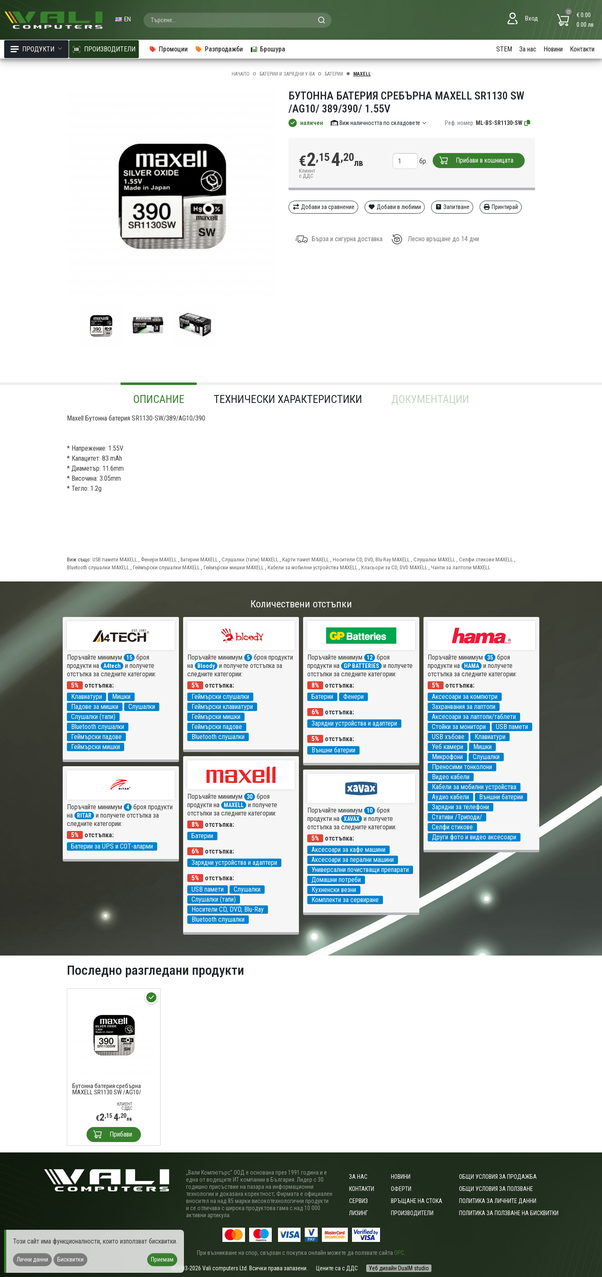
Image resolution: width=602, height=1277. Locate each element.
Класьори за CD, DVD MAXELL (394, 567)
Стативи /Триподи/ (457, 817)
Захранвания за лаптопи (463, 707)
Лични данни (32, 1259)
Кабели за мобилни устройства (474, 787)
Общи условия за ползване (496, 1188)
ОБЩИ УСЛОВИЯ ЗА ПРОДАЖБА (498, 1176)
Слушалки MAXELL (434, 559)
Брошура (267, 49)
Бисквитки (70, 1259)
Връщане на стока (416, 1201)
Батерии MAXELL (199, 559)
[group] (171, 195)
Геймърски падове (96, 737)
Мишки (121, 697)
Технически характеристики (288, 399)
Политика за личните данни (497, 1201)
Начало (241, 74)
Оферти (401, 1188)
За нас (527, 49)
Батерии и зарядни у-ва (287, 74)
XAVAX (352, 819)
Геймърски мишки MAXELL (234, 567)
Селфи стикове (452, 827)
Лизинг (358, 1213)
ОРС (399, 1252)
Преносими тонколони (462, 767)
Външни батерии (333, 750)
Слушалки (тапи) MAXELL (250, 559)
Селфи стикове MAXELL (486, 559)
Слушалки (141, 707)
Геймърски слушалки (220, 697)
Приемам (162, 1259)
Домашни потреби (336, 880)
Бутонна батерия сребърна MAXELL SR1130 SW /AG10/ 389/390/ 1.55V (106, 1089)
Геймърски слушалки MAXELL (166, 567)
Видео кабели (450, 777)
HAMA (471, 666)
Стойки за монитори (459, 727)
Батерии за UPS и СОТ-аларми (112, 846)
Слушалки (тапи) (93, 717)
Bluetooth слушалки (97, 727)
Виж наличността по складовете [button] (379, 123)
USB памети (512, 727)
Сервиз (358, 1201)
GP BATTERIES (361, 666)
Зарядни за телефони (460, 807)
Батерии (334, 74)
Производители (412, 1213)
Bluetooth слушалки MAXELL (98, 567)
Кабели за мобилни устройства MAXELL (312, 567)
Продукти (36, 49)
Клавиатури (86, 697)
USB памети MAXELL (114, 559)
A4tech (112, 666)
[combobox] (237, 20)
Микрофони (447, 757)
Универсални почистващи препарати (360, 870)
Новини (553, 49)
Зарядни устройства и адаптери (354, 723)
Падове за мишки (94, 707)
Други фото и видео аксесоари (474, 837)
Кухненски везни (333, 890)
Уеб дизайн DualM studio (399, 1268)
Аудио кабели (450, 797)
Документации (430, 399)
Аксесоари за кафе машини (348, 850)
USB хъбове (448, 737)
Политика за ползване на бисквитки (509, 1213)
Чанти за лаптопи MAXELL (460, 567)
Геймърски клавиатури (222, 707)
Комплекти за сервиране (345, 900)
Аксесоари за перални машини (352, 860)
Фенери (353, 697)
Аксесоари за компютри (464, 697)
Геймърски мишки (95, 747)
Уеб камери (447, 747)
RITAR (84, 815)
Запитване (452, 207)
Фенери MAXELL (159, 559)
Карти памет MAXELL (305, 559)
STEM (504, 49)
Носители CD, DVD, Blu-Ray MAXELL (371, 559)
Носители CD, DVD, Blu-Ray (227, 909)
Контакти (582, 49)
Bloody (206, 666)
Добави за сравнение (323, 207)
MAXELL (362, 74)
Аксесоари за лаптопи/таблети (474, 717)
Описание (158, 399)
